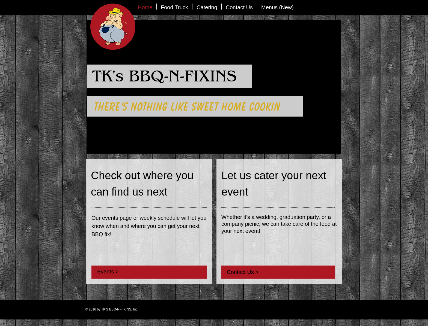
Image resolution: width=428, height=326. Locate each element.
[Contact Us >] (262, 272)
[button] (174, 7)
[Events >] (135, 271)
